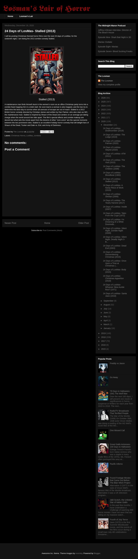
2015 (103, 349)
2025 (103, 102)
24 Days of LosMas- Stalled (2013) (112, 180)
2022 (103, 113)
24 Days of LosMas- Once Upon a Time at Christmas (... (114, 263)
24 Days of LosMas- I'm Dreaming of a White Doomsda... (113, 222)
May (105, 316)
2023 (103, 109)
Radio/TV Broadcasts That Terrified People (119, 412)
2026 (103, 98)
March (106, 324)
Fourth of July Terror (119, 519)
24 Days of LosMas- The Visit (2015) (114, 161)
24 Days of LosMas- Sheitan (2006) (112, 195)
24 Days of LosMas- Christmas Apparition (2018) (113, 278)
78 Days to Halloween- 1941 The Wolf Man (120, 392)
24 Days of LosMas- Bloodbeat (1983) (112, 173)
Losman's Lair (26, 16)
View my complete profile (109, 84)
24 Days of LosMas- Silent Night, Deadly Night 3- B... (114, 239)
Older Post (83, 223)
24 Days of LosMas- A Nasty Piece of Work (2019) (113, 187)
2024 (103, 106)
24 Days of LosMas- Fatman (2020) (112, 142)
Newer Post (10, 223)
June (105, 312)
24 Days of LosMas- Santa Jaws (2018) (115, 294)
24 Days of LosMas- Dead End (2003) (114, 247)
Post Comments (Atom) (52, 230)
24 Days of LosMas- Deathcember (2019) (113, 129)
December (108, 125)
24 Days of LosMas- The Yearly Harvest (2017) (114, 201)
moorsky (78, 553)
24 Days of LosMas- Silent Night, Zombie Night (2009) (114, 230)
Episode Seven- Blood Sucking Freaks (115, 51)
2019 (103, 333)
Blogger (97, 553)
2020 (103, 121)
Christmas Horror (18, 135)
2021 (103, 117)
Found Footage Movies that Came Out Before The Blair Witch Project (120, 480)
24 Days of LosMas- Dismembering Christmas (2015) (112, 254)
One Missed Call (117, 430)
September (108, 301)
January (107, 328)
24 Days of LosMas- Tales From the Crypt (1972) (114, 214)
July (105, 309)
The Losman (107, 81)
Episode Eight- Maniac (108, 46)
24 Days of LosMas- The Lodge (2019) (114, 135)
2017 (103, 341)
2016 (103, 345)
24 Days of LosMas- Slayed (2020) (112, 148)
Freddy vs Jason (117, 363)
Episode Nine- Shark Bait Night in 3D (114, 37)
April (105, 320)
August (106, 305)
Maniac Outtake (105, 42)
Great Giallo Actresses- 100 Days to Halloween (120, 445)
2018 (103, 337)
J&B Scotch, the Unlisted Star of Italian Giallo (121, 501)
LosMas (29, 135)
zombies (37, 135)
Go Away (114, 377)
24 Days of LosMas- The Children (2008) (114, 167)
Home (10, 16)
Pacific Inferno (116, 464)
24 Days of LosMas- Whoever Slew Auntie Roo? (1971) (113, 287)
